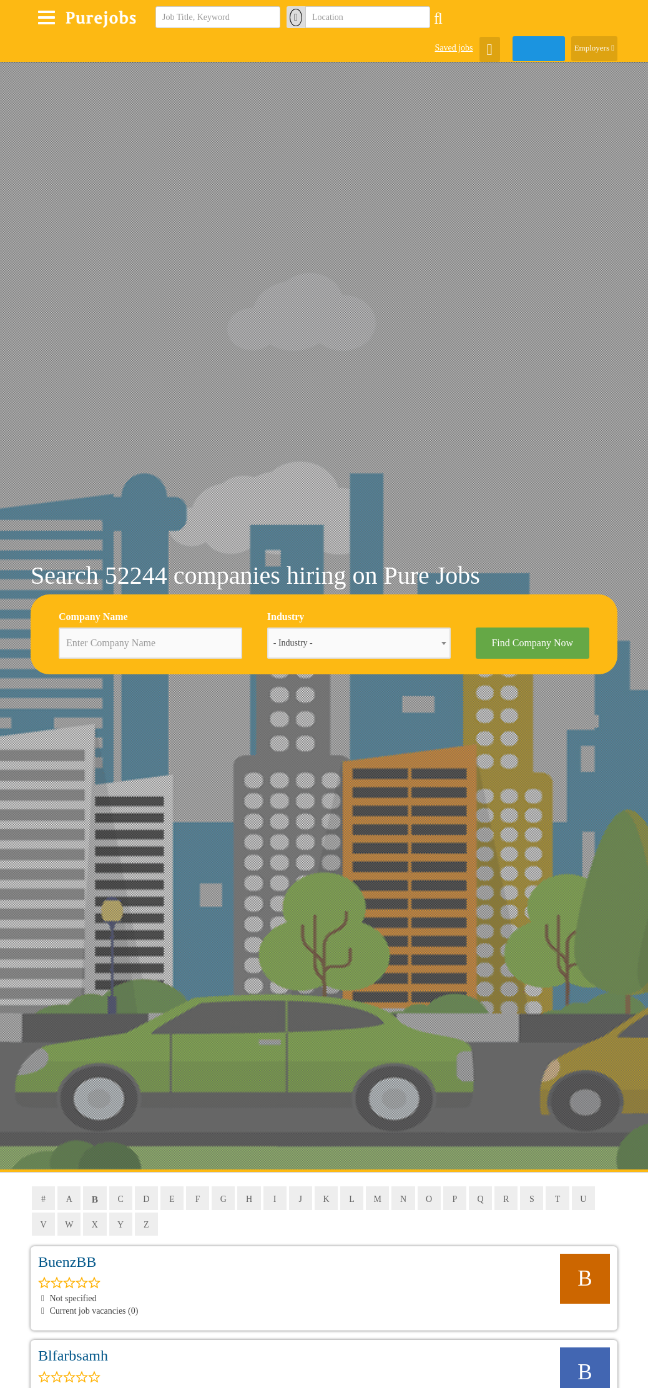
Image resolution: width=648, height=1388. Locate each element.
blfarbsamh (73, 1357)
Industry (286, 616)
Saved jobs (453, 47)
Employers (594, 47)
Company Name (93, 616)
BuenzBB (67, 1262)
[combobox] (359, 643)
